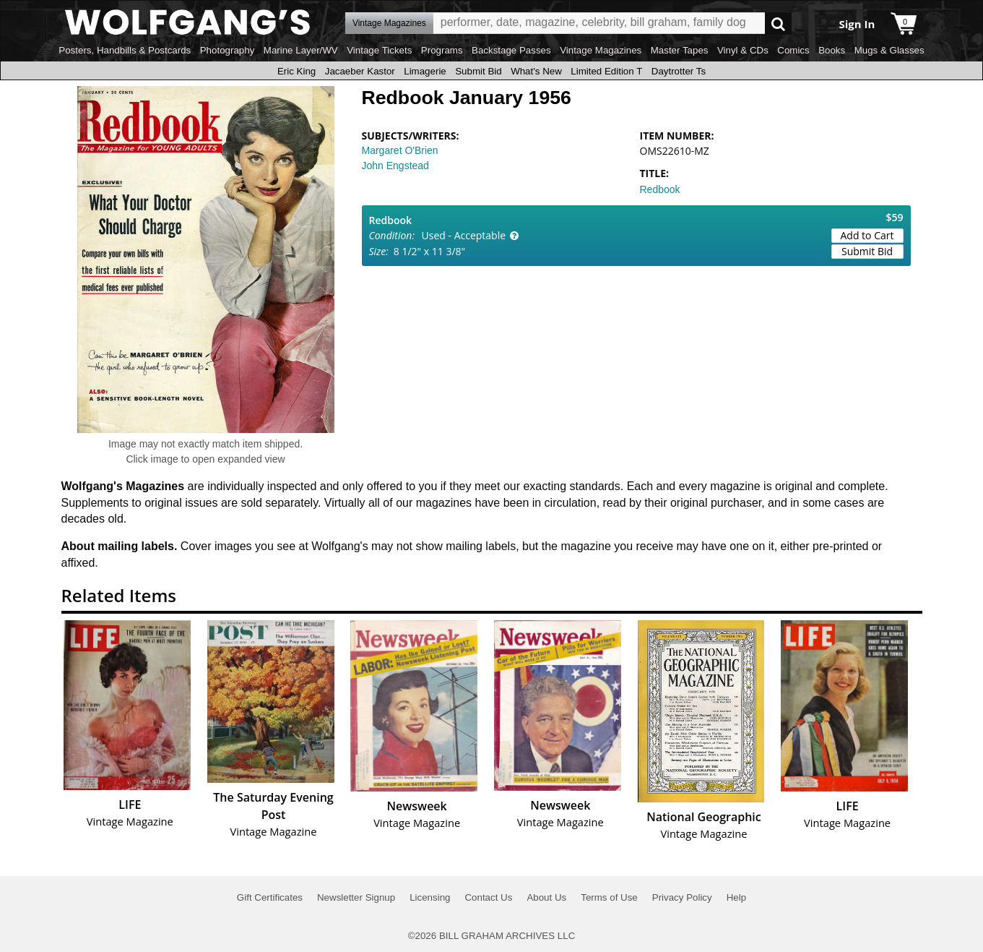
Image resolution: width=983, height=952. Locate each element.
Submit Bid (478, 71)
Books (831, 50)
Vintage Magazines (600, 50)
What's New (536, 71)
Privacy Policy (682, 897)
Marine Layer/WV (301, 50)
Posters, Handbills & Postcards (125, 50)
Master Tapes (680, 50)
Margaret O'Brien (400, 150)
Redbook (660, 189)
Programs (442, 50)
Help (736, 897)
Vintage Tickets (379, 50)
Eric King (296, 71)
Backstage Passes (511, 50)
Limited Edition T (606, 71)
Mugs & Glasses (889, 50)
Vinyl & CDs (742, 50)
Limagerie (425, 71)
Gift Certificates (270, 897)
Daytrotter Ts (678, 71)
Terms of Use (609, 897)
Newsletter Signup (356, 897)
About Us (546, 897)
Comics (793, 50)
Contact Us (488, 897)
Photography (227, 50)
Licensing (430, 897)
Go (778, 23)
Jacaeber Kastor (360, 71)
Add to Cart (867, 235)
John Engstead (395, 165)
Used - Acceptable (464, 235)
